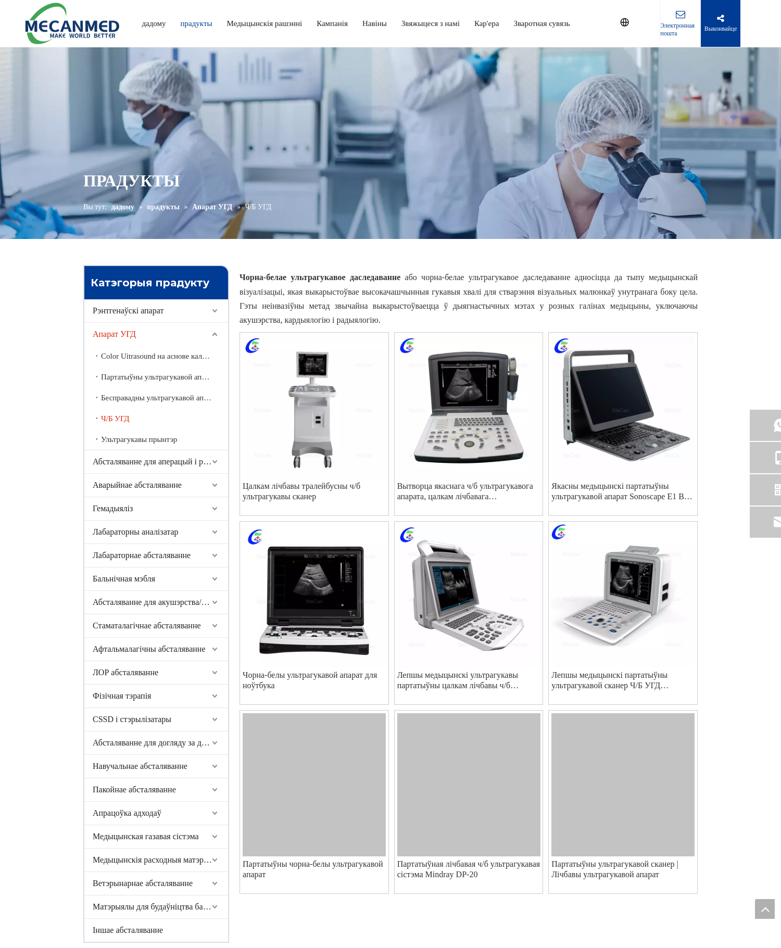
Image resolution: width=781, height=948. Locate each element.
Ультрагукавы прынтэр (139, 439)
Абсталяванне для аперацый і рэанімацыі (160, 461)
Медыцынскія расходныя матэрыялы (158, 859)
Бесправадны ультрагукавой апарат (159, 398)
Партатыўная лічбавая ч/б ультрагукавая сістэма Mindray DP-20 (468, 869)
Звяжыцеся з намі (430, 23)
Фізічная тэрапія (122, 695)
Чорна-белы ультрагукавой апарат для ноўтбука (310, 680)
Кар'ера (486, 23)
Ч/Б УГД (115, 418)
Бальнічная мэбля (124, 578)
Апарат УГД (114, 334)
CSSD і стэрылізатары (132, 719)
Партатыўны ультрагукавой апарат (158, 377)
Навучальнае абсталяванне (140, 766)
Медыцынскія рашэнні (265, 23)
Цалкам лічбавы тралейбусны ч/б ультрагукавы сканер (301, 491)
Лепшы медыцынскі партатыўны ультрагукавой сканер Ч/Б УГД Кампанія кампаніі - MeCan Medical (614, 681)
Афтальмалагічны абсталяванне (149, 648)
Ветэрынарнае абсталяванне (143, 883)
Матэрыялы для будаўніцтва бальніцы (160, 906)
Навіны (374, 23)
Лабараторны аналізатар (136, 531)
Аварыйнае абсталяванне (137, 485)
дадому (154, 23)
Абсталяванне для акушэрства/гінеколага (160, 602)
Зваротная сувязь (541, 23)
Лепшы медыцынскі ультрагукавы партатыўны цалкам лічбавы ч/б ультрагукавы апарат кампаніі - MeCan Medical (465, 681)
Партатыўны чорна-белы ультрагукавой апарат (313, 869)
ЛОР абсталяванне (125, 672)
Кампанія (332, 23)
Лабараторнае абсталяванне (142, 555)
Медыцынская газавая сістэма (146, 836)
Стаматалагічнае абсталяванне (147, 625)
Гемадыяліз (113, 508)
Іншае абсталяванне (128, 930)
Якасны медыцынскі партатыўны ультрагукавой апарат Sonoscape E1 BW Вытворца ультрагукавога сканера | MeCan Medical (621, 492)
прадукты (196, 23)
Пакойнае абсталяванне (134, 789)
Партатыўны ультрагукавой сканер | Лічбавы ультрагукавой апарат (614, 869)
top (765, 909)
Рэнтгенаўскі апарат (128, 310)
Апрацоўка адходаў (127, 812)
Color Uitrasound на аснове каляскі (158, 356)
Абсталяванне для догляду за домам (156, 742)
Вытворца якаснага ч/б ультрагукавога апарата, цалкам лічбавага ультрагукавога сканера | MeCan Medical (468, 492)
